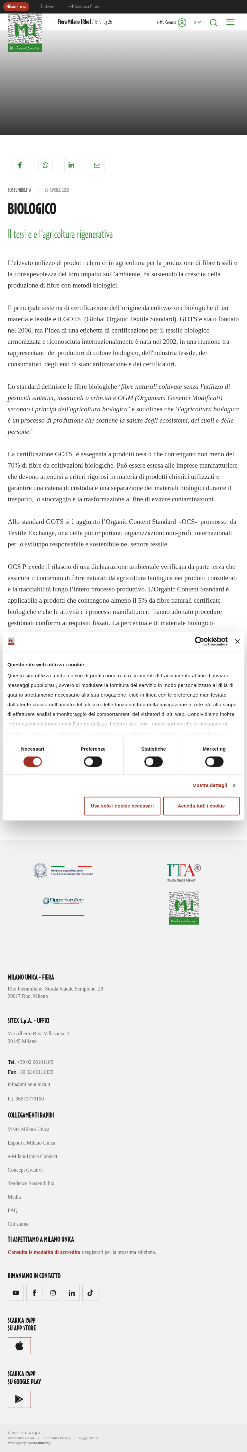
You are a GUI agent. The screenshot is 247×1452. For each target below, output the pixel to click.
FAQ (13, 1210)
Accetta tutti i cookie (201, 805)
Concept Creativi (25, 1170)
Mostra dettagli (209, 785)
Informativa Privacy (56, 1438)
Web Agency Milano (22, 1443)
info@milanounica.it (29, 1084)
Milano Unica (16, 7)
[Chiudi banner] (237, 641)
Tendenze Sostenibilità (31, 1183)
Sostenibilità (19, 190)
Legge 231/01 (88, 1438)
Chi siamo (18, 1224)
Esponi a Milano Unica (31, 1143)
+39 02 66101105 (35, 1062)
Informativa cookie (21, 1438)
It (195, 23)
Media (14, 1197)
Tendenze (47, 7)
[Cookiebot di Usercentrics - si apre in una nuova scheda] (199, 641)
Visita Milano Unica (29, 1129)
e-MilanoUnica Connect (85, 7)
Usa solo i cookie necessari (122, 805)
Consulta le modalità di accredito (44, 1252)
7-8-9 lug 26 (85, 22)
